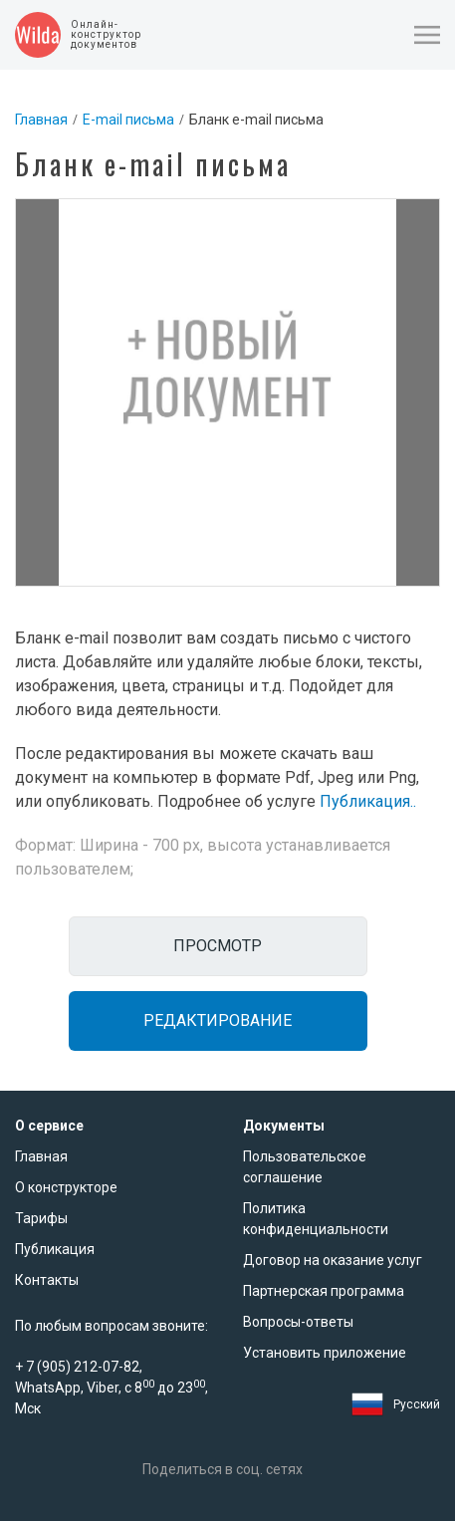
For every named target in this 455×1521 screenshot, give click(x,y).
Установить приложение (324, 1353)
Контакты (47, 1280)
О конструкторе (66, 1187)
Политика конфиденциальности (315, 1218)
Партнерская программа (323, 1291)
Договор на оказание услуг (332, 1260)
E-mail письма (128, 119)
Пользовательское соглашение (304, 1166)
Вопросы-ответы (298, 1322)
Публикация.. (368, 801)
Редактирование (217, 1020)
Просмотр (217, 945)
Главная (41, 119)
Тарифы (41, 1218)
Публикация (55, 1249)
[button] (427, 35)
